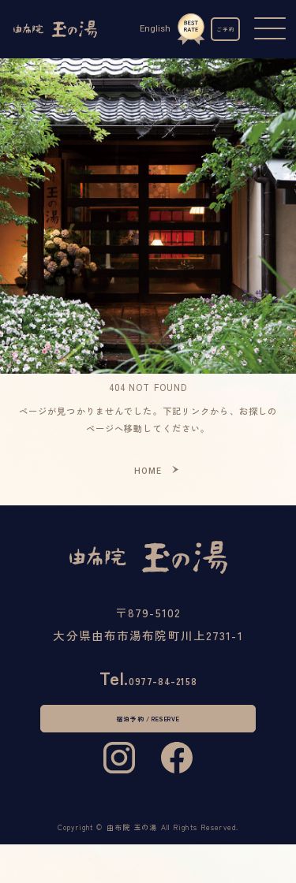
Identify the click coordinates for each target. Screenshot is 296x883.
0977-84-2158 (148, 684)
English (142, 29)
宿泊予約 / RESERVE (148, 736)
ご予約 (219, 29)
